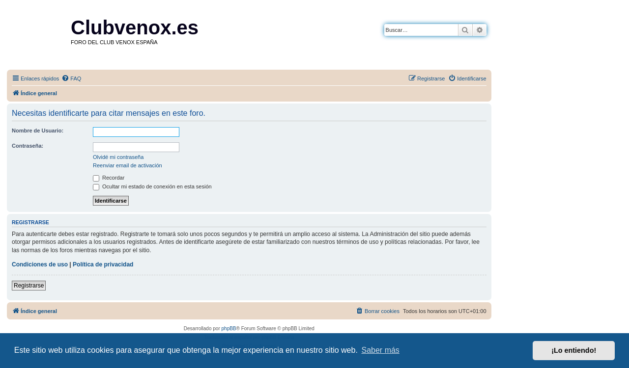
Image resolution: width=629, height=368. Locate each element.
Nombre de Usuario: (37, 130)
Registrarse (29, 285)
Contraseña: (27, 146)
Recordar (108, 178)
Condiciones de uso (40, 264)
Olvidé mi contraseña (118, 157)
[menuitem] (71, 78)
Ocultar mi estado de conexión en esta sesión (152, 186)
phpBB (229, 328)
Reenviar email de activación (127, 165)
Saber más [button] (381, 350)
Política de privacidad (103, 264)
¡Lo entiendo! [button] (573, 350)
